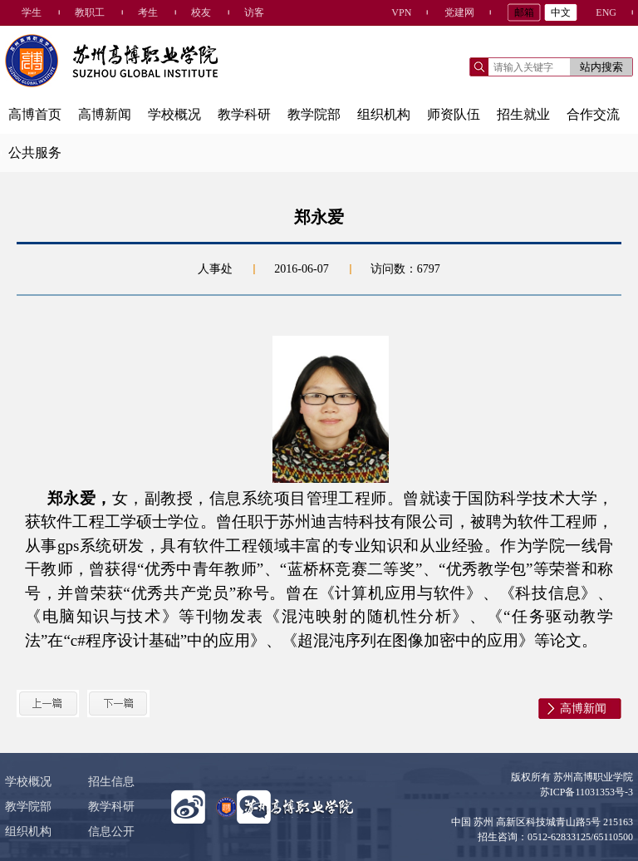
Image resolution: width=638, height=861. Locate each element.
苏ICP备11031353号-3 (586, 792)
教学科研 (244, 114)
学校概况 (174, 114)
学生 (32, 12)
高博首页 (34, 114)
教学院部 (314, 114)
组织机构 (383, 114)
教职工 (90, 12)
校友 (201, 12)
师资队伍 (453, 114)
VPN (401, 12)
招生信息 (111, 781)
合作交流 (593, 114)
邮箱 (524, 12)
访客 (254, 12)
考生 (148, 12)
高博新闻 (104, 114)
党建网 (459, 12)
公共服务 (34, 152)
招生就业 (523, 114)
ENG (606, 12)
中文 (561, 12)
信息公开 (111, 831)
